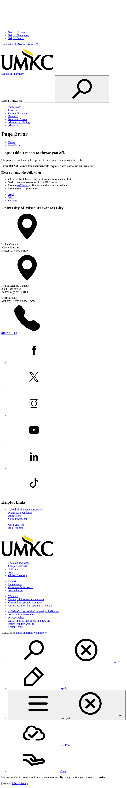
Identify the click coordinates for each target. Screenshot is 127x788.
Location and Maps (19, 562)
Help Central (15, 584)
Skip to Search (16, 38)
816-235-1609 (9, 333)
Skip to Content (16, 32)
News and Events (17, 119)
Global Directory (17, 575)
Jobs (10, 572)
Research (13, 116)
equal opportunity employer (31, 632)
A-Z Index (23, 185)
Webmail (13, 596)
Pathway (26, 599)
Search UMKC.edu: (12, 100)
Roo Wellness (15, 527)
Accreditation (15, 590)
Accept (6, 783)
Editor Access (15, 626)
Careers (12, 110)
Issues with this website (21, 623)
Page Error (14, 145)
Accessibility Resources (21, 614)
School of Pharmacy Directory (25, 509)
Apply (11, 194)
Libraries (13, 581)
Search (64, 662)
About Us (13, 125)
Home (11, 142)
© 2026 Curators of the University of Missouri (33, 611)
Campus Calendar (18, 566)
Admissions (14, 106)
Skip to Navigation (18, 35)
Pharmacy (12, 73)
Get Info (13, 200)
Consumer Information (20, 587)
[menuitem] (67, 650)
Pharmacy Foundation (20, 512)
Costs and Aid (16, 524)
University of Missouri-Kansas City (21, 44)
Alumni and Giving (19, 122)
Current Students (17, 113)
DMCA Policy (29, 620)
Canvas (25, 602)
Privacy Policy (16, 617)
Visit (10, 197)
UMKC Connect (30, 605)
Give (37, 771)
